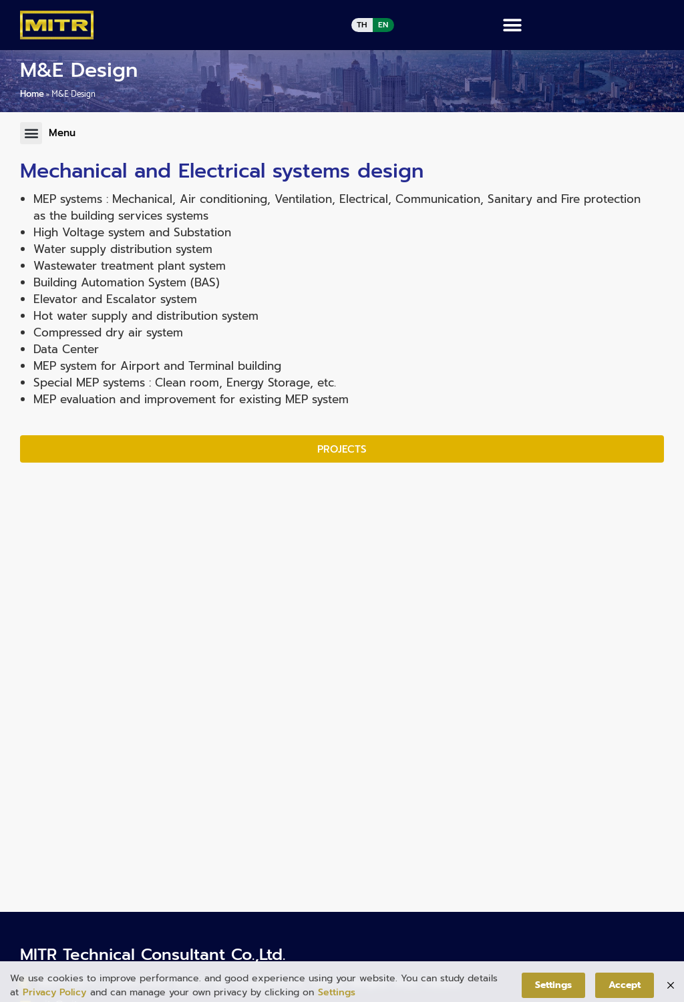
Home (32, 93)
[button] (513, 25)
